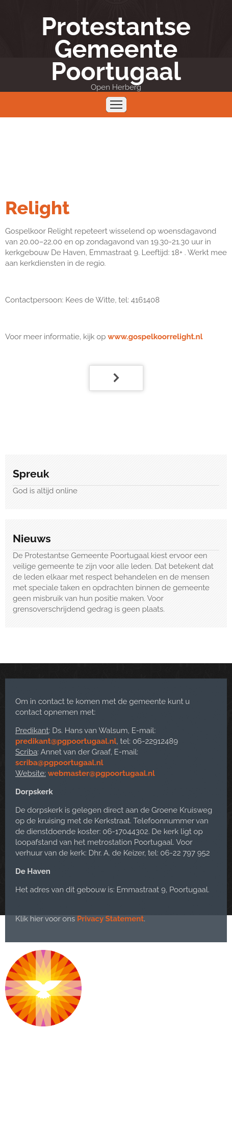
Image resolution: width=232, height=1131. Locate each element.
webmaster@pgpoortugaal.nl (101, 773)
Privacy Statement (110, 918)
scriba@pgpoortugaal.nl (59, 762)
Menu (116, 104)
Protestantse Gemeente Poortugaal (116, 49)
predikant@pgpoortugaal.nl (65, 741)
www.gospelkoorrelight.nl (155, 336)
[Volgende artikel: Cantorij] (116, 378)
